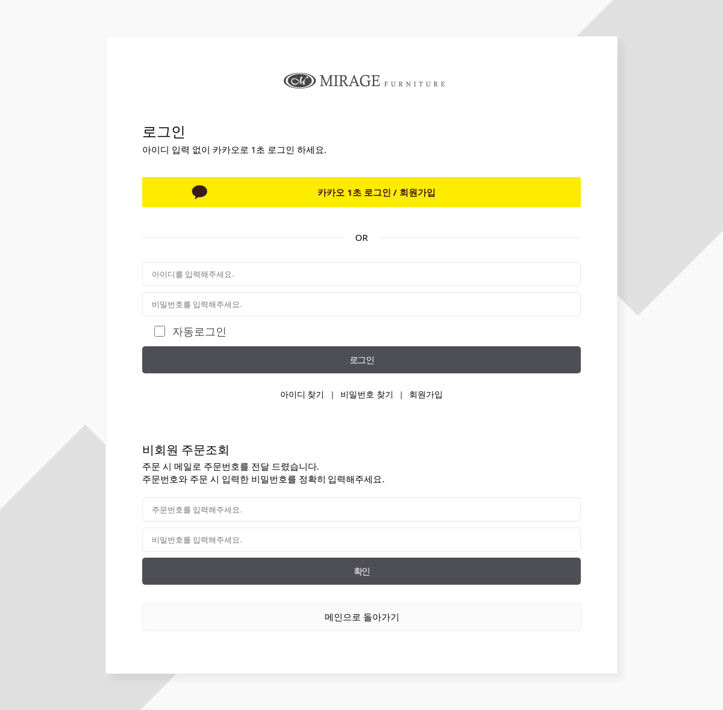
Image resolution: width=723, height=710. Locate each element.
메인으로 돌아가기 (362, 617)
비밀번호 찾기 (366, 394)
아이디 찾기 (302, 394)
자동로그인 (199, 331)
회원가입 (426, 394)
